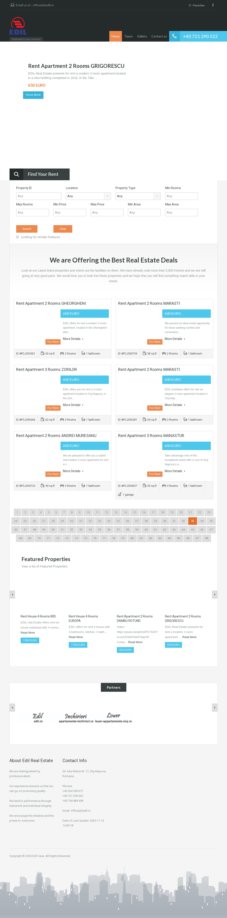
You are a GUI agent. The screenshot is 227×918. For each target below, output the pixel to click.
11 (97, 512)
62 (164, 529)
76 (94, 538)
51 (62, 529)
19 (171, 512)
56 (108, 529)
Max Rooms (24, 204)
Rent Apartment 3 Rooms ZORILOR (46, 369)
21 (190, 512)
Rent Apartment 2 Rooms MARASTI (149, 303)
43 (192, 521)
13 (115, 512)
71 (48, 538)
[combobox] (88, 196)
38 (146, 521)
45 (211, 521)
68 (20, 538)
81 (141, 538)
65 (192, 529)
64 (183, 529)
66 (202, 529)
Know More (33, 94)
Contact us (159, 36)
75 (85, 538)
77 (104, 538)
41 (174, 521)
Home (116, 36)
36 (127, 521)
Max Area (172, 204)
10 (88, 512)
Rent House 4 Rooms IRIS (38, 616)
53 (80, 529)
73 (66, 538)
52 (71, 529)
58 (127, 529)
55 (99, 529)
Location (72, 188)
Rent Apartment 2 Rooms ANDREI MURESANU (56, 435)
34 (108, 521)
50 (53, 529)
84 (169, 538)
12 (106, 512)
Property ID (24, 188)
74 (76, 538)
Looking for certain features (38, 237)
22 (199, 512)
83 (160, 538)
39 (155, 521)
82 (150, 538)
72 (57, 538)
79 (122, 538)
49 (43, 529)
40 (164, 521)
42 (183, 521)
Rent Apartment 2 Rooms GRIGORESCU (76, 66)
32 (90, 521)
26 (34, 521)
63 (174, 529)
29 (62, 521)
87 (197, 538)
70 (39, 538)
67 (211, 529)
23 (209, 512)
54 (90, 529)
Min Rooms (173, 188)
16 (143, 512)
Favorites (196, 5)
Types (128, 36)
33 (99, 521)
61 (155, 529)
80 (132, 538)
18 (162, 512)
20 (181, 512)
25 (25, 521)
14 (125, 512)
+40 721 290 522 (200, 36)
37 (136, 521)
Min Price (59, 204)
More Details (73, 339)
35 (118, 521)
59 (136, 529)
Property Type (125, 188)
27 (43, 521)
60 (146, 529)
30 (71, 521)
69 (29, 538)
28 (53, 521)
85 (178, 538)
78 (113, 538)
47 (25, 529)
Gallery (142, 36)
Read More (28, 632)
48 (34, 529)
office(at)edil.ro (43, 5)
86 (188, 538)
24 (15, 521)
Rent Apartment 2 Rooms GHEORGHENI (51, 303)
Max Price (97, 204)
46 (15, 529)
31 (80, 521)
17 (153, 512)
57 (118, 529)
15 (134, 512)
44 (202, 521)
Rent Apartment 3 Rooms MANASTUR (151, 435)
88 (206, 538)
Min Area (134, 204)
